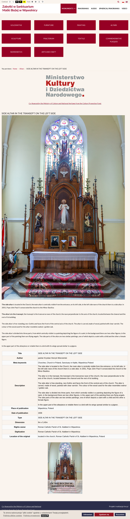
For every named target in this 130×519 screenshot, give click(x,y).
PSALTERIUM (48, 38)
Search (118, 2)
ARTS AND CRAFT (49, 52)
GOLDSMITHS (16, 25)
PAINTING (81, 25)
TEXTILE (81, 38)
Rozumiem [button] (120, 514)
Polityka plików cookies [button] (12, 516)
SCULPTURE (16, 38)
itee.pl (126, 506)
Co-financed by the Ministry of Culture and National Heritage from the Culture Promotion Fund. (65, 103)
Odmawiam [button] (87, 514)
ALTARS (114, 25)
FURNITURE (49, 25)
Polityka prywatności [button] (31, 516)
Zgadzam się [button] (104, 514)
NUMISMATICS (16, 52)
